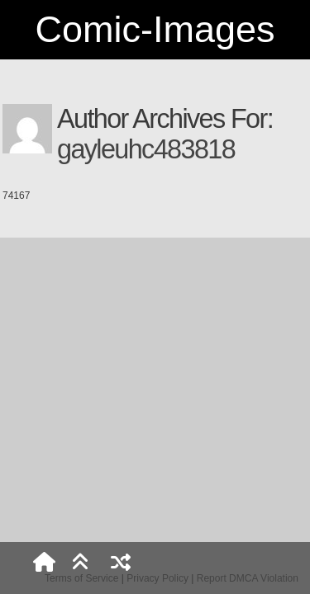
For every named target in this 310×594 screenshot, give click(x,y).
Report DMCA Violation (247, 578)
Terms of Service (81, 578)
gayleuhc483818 (146, 149)
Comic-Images (154, 29)
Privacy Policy (157, 578)
